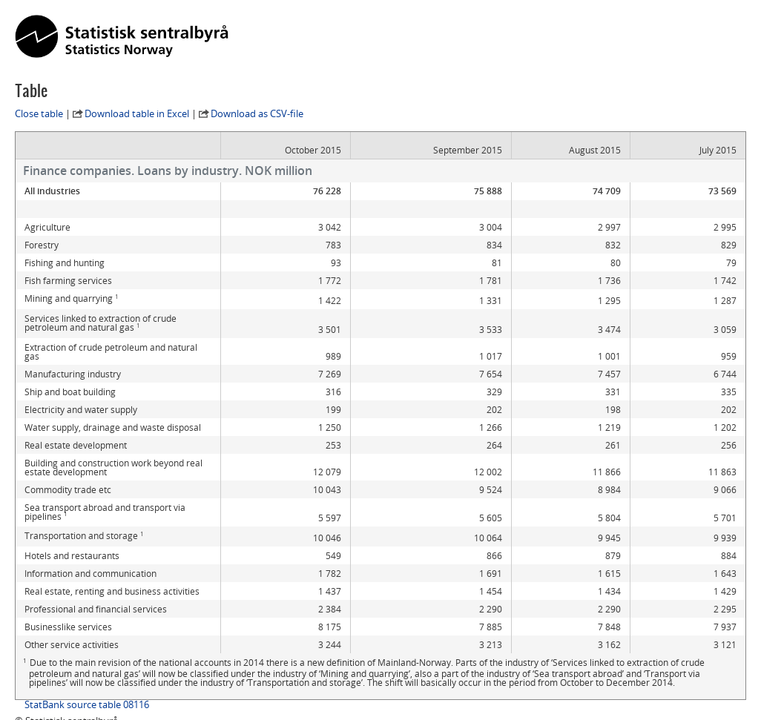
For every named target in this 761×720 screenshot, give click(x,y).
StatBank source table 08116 (86, 669)
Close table (39, 113)
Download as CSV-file (257, 113)
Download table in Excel (137, 113)
